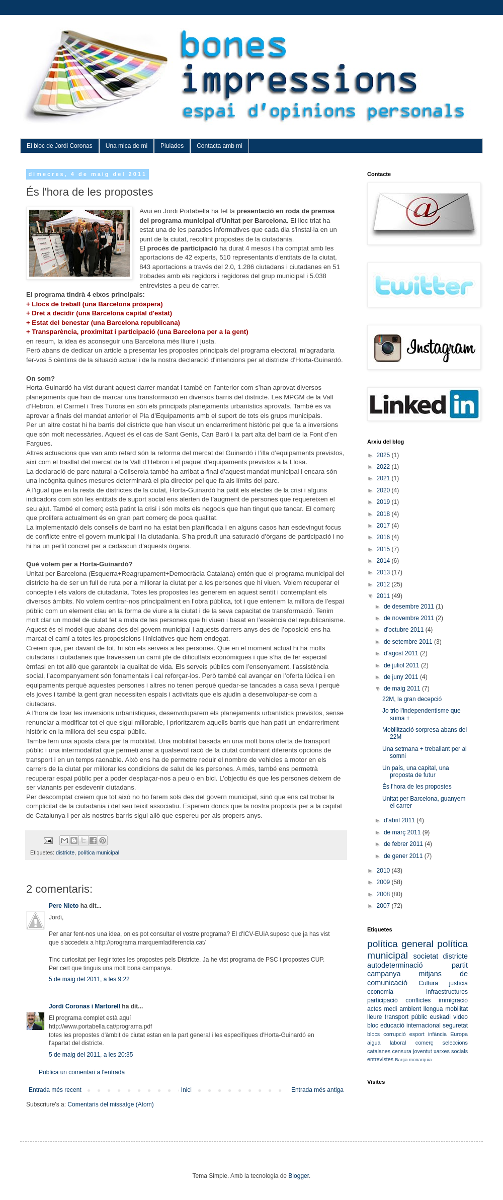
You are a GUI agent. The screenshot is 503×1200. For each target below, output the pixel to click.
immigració (453, 1000)
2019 (384, 501)
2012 (384, 584)
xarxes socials (451, 1051)
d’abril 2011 (400, 820)
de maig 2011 (403, 688)
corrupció (394, 1034)
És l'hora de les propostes (417, 786)
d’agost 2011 (402, 653)
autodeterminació (395, 965)
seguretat (455, 1025)
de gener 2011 (404, 856)
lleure (374, 1016)
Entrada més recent (55, 1089)
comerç (424, 1043)
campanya (383, 974)
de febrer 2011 (404, 843)
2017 (384, 525)
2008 (384, 894)
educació (392, 1025)
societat (426, 956)
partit (460, 965)
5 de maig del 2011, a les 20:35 (91, 1054)
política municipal (98, 852)
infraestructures (447, 991)
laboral (398, 1043)
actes (374, 1008)
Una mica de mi (126, 145)
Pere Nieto (63, 905)
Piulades (172, 145)
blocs (373, 1034)
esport (417, 1034)
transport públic (406, 1016)
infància (437, 1034)
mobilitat (456, 1008)
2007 (384, 905)
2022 (384, 466)
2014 (384, 560)
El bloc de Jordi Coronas (60, 145)
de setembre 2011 (409, 641)
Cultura (428, 983)
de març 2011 (403, 832)
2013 (384, 572)
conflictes (418, 1000)
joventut (422, 1051)
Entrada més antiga (317, 1089)
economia (380, 991)
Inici (186, 1089)
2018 (384, 514)
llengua (433, 1008)
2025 (384, 455)
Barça (401, 1059)
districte (65, 852)
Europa (459, 1034)
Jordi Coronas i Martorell (84, 1006)
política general (400, 943)
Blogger (298, 1175)
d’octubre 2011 (405, 629)
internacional (423, 1025)
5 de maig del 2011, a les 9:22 (89, 979)
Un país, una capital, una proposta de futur (415, 771)
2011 (384, 595)
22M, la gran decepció (412, 699)
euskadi (440, 1016)
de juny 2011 (402, 676)
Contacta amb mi (219, 145)
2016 (384, 537)
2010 (384, 870)
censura (401, 1051)
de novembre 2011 (410, 618)
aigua (373, 1043)
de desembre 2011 (410, 606)
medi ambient (402, 1008)
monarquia (420, 1059)
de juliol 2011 (402, 665)
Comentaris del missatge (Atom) (110, 1104)
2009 (384, 882)
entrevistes (380, 1059)
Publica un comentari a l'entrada (82, 1072)
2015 (384, 549)
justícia (458, 983)
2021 (384, 478)
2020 (384, 490)
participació (382, 1000)
